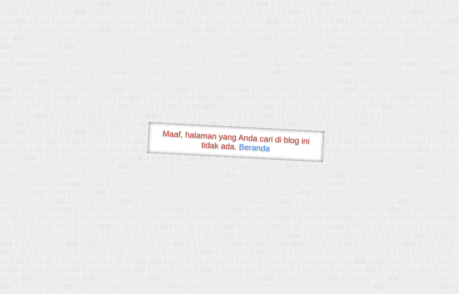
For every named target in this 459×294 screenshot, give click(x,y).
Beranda (254, 147)
